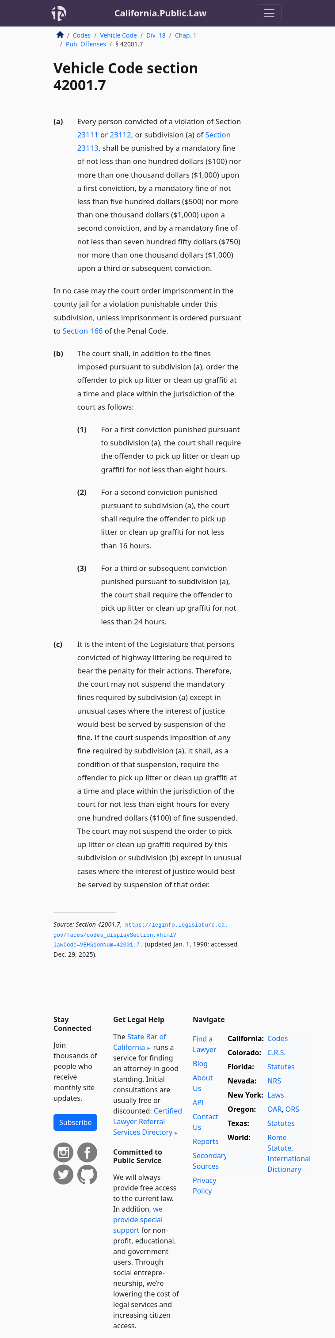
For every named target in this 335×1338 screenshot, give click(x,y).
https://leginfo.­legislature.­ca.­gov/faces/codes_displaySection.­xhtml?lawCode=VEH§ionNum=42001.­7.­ (142, 935)
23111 (88, 134)
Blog (200, 1063)
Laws (275, 1095)
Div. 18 (156, 35)
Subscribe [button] (75, 1122)
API (198, 1102)
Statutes (281, 1067)
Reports (206, 1141)
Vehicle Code (118, 35)
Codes (82, 35)
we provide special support (138, 1219)
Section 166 (83, 331)
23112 (120, 134)
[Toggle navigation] (269, 13)
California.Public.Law (160, 13)
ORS (292, 1109)
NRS (274, 1081)
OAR (274, 1109)
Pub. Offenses (86, 44)
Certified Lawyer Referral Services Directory (147, 1121)
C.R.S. (276, 1052)
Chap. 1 (186, 35)
